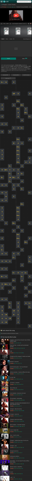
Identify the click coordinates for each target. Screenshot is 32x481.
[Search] (30, 1)
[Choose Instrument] (14, 39)
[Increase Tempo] (10, 23)
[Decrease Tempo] (2, 23)
